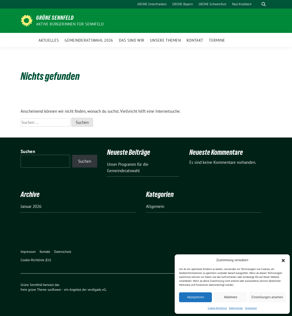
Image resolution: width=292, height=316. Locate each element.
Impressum (251, 308)
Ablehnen (230, 297)
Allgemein (155, 206)
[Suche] (257, 4)
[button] (283, 260)
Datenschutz (236, 308)
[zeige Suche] (263, 4)
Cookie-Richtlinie (217, 308)
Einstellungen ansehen (267, 297)
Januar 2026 (31, 206)
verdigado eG (97, 289)
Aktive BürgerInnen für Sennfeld (70, 24)
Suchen (28, 151)
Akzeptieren (195, 297)
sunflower (54, 289)
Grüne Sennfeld (55, 17)
